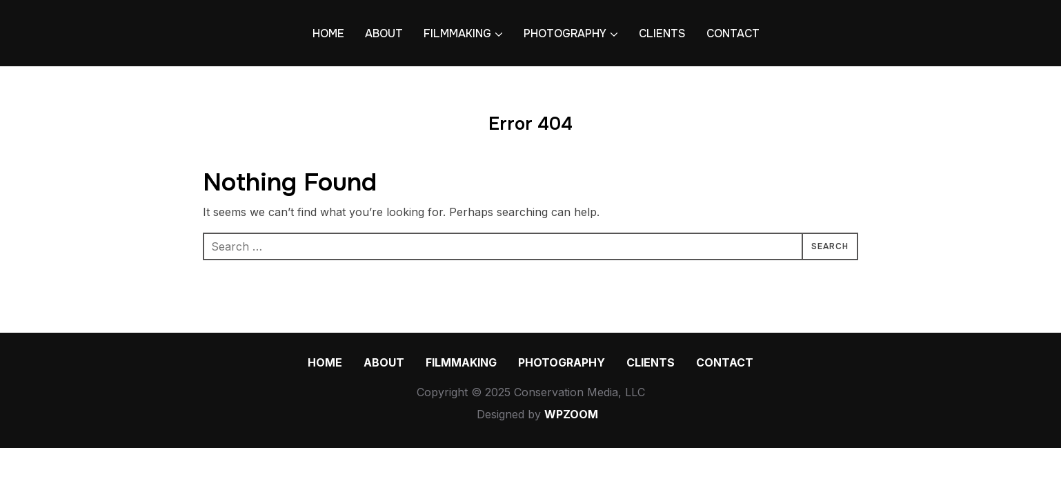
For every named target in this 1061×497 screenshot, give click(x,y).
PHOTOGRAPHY (565, 33)
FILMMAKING (457, 33)
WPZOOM (571, 414)
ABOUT (384, 33)
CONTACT (733, 33)
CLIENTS (662, 33)
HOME (328, 33)
